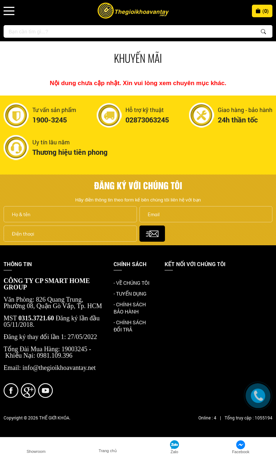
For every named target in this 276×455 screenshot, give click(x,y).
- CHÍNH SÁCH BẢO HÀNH (130, 308)
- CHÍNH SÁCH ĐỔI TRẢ (130, 326)
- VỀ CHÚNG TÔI (132, 282)
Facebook (176, 283)
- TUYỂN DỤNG (130, 293)
